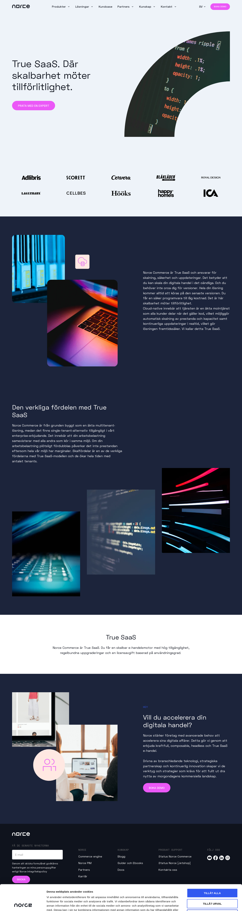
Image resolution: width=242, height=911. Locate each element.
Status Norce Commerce (175, 856)
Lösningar (82, 6)
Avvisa (212, 888)
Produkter (59, 6)
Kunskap (145, 6)
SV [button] (201, 6)
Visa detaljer (193, 904)
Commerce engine (90, 856)
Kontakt (167, 6)
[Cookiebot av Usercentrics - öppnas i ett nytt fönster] (23, 904)
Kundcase (105, 6)
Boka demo (220, 6)
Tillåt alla (212, 867)
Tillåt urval (212, 877)
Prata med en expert (33, 105)
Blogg (121, 856)
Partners (123, 6)
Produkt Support (170, 850)
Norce (82, 850)
